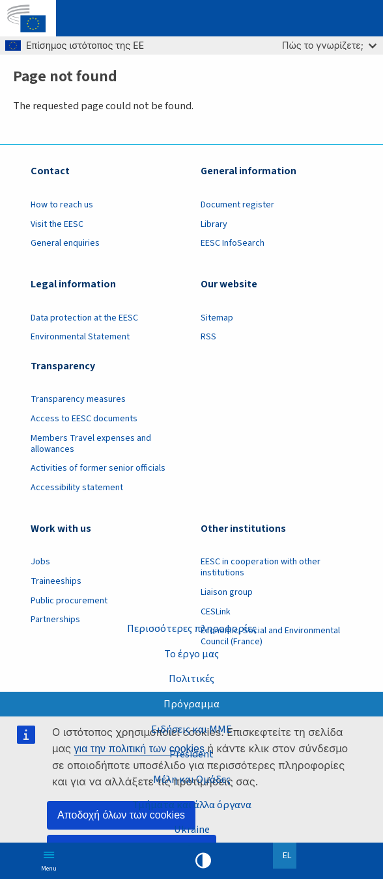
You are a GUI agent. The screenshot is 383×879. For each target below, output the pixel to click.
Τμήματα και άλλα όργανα (191, 805)
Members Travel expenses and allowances (91, 444)
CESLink (216, 611)
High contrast (203, 860)
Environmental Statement (80, 336)
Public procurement (69, 600)
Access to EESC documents (84, 418)
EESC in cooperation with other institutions (260, 567)
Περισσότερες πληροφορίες (192, 628)
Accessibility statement (77, 487)
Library (214, 224)
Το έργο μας (191, 654)
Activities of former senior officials (98, 468)
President (191, 754)
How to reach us (62, 204)
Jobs (40, 561)
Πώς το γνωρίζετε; (329, 45)
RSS (208, 336)
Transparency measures (78, 399)
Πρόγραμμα (191, 704)
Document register (237, 204)
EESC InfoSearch (232, 243)
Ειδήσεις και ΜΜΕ (191, 729)
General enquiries (65, 243)
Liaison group (227, 592)
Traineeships (56, 581)
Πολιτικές (191, 679)
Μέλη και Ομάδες (192, 779)
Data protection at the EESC (84, 317)
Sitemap (217, 317)
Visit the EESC (57, 224)
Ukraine (192, 829)
